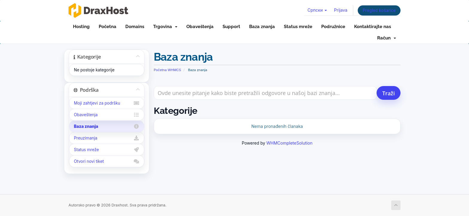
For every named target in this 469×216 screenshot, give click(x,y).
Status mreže (298, 26)
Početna (107, 26)
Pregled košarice (379, 10)
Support (231, 26)
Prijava (340, 10)
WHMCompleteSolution (290, 142)
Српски (317, 10)
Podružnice (333, 26)
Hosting (81, 26)
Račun (386, 38)
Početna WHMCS (167, 70)
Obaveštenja (200, 26)
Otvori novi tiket (106, 161)
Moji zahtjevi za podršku (106, 103)
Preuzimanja (106, 138)
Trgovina (165, 26)
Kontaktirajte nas (372, 26)
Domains (134, 26)
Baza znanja (262, 26)
